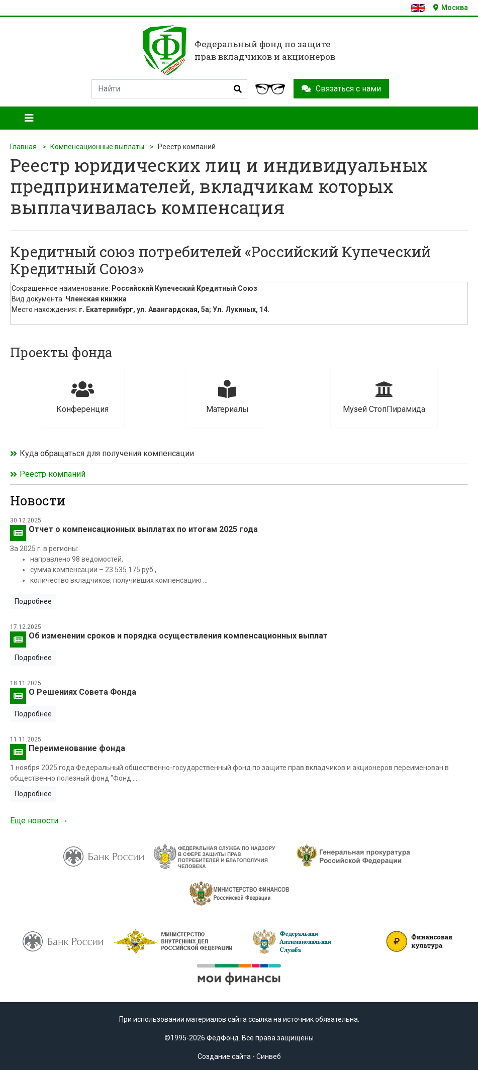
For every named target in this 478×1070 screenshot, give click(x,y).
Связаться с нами (341, 88)
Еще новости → (39, 820)
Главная (23, 147)
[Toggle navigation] (29, 118)
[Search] (169, 88)
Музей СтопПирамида (384, 397)
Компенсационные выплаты (97, 147)
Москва (450, 8)
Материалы (227, 397)
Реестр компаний (52, 474)
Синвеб (268, 1056)
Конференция (82, 397)
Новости (37, 500)
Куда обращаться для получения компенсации (107, 453)
